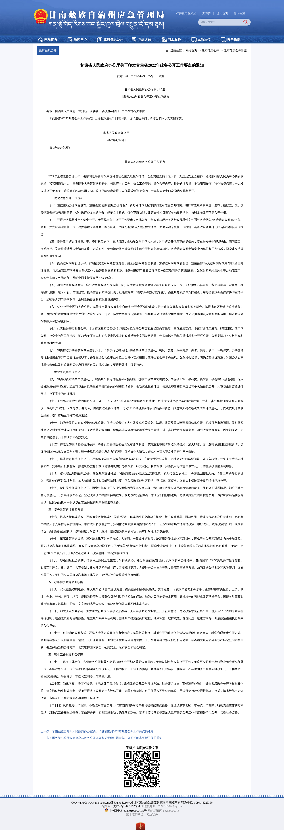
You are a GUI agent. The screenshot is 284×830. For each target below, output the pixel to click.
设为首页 (222, 13)
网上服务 (174, 39)
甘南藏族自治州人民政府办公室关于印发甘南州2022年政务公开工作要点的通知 (103, 731)
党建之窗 (144, 39)
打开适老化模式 (186, 13)
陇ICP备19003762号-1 (126, 806)
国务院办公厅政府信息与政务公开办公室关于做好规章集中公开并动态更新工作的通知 (107, 737)
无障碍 (206, 13)
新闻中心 (80, 39)
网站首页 (50, 39)
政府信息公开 (113, 39)
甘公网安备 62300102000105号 (127, 810)
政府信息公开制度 (235, 50)
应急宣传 (203, 39)
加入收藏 (239, 13)
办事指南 (233, 39)
